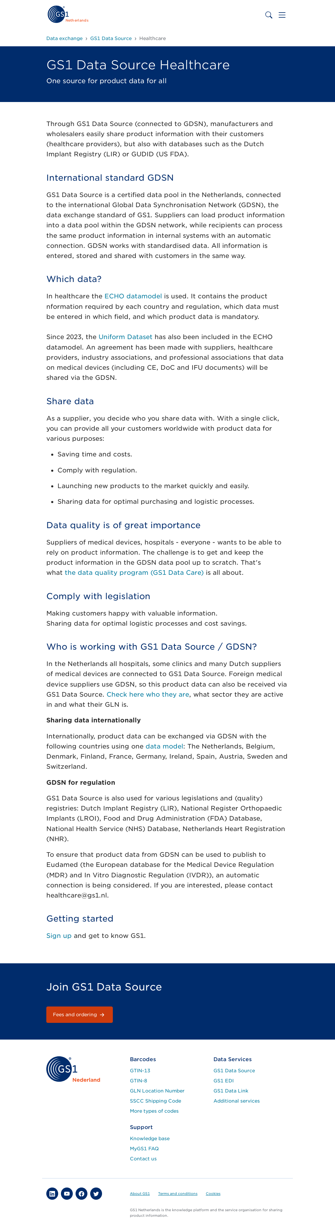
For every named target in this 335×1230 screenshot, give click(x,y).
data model (164, 746)
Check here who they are (148, 694)
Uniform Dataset (126, 336)
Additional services (236, 1101)
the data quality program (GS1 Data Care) (134, 572)
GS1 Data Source (234, 1070)
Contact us (143, 1158)
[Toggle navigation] (282, 15)
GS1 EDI (223, 1080)
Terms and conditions (177, 1193)
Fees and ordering (79, 1015)
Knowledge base (150, 1138)
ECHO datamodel (133, 296)
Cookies (213, 1193)
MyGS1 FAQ (144, 1148)
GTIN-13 (140, 1070)
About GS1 (140, 1193)
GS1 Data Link (230, 1091)
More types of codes (154, 1111)
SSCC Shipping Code (155, 1101)
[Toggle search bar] (268, 15)
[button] (52, 1193)
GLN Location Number (157, 1091)
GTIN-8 (138, 1080)
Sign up (59, 935)
